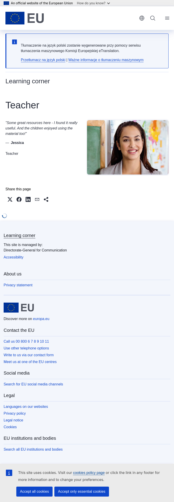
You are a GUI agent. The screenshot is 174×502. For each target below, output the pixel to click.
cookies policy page (89, 473)
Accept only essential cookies (81, 491)
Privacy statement (18, 285)
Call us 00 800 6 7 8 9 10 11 (26, 341)
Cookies (10, 427)
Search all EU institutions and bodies (33, 449)
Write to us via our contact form (29, 355)
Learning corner (19, 235)
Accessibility (13, 257)
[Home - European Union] (24, 18)
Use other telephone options (26, 348)
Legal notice (13, 420)
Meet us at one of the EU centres (30, 362)
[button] (10, 199)
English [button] (142, 18)
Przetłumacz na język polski (43, 60)
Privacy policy (15, 413)
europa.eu (41, 319)
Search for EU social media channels (33, 384)
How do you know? (93, 3)
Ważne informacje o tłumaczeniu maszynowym (106, 60)
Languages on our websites (26, 407)
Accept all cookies (34, 491)
